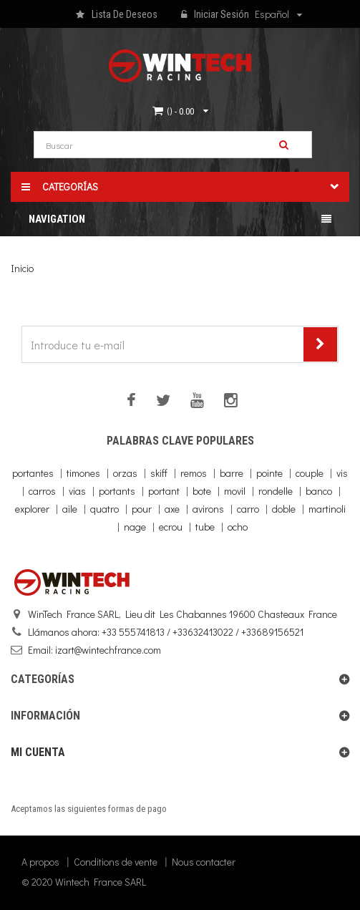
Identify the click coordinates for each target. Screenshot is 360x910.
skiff (158, 473)
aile (69, 508)
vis (342, 473)
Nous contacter (203, 861)
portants (117, 491)
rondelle (275, 491)
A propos (40, 861)
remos (193, 473)
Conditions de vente (115, 861)
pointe (269, 473)
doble (284, 508)
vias (77, 491)
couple (309, 473)
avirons (208, 508)
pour (142, 508)
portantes (33, 473)
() (180, 111)
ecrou (171, 526)
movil (234, 491)
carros (42, 491)
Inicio (22, 268)
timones (83, 473)
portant (164, 491)
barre (231, 473)
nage (135, 526)
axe (172, 508)
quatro (104, 508)
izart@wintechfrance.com (108, 650)
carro (248, 508)
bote (202, 491)
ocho (238, 526)
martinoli (327, 508)
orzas (125, 473)
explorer (32, 508)
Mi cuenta (38, 752)
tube (205, 526)
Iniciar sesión (215, 15)
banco (319, 491)
